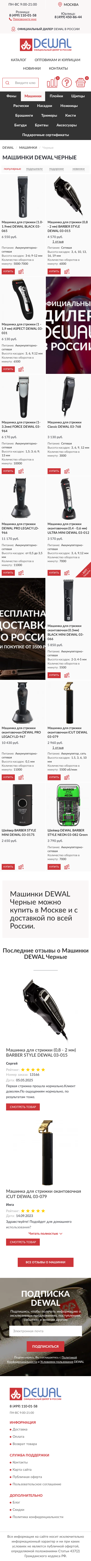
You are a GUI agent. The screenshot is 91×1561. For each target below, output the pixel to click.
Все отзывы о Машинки (45, 1262)
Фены (11, 96)
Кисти (70, 115)
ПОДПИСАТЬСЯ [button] (45, 1346)
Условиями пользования (56, 1361)
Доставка (20, 1429)
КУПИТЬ (8, 271)
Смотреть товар (23, 1107)
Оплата (18, 1437)
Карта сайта (22, 1469)
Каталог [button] (18, 60)
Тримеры (49, 115)
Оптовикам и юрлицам (57, 60)
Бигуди (20, 125)
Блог (16, 1502)
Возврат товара (25, 1444)
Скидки (18, 1510)
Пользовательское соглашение (37, 1484)
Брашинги (24, 115)
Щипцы (78, 96)
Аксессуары (67, 125)
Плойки (56, 96)
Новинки (32, 68)
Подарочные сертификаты (45, 135)
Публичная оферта (27, 1477)
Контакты (58, 68)
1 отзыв (58, 241)
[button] (22, 18)
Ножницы (69, 106)
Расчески (21, 106)
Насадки (44, 106)
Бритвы (41, 125)
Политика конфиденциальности (38, 1517)
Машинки (33, 96)
